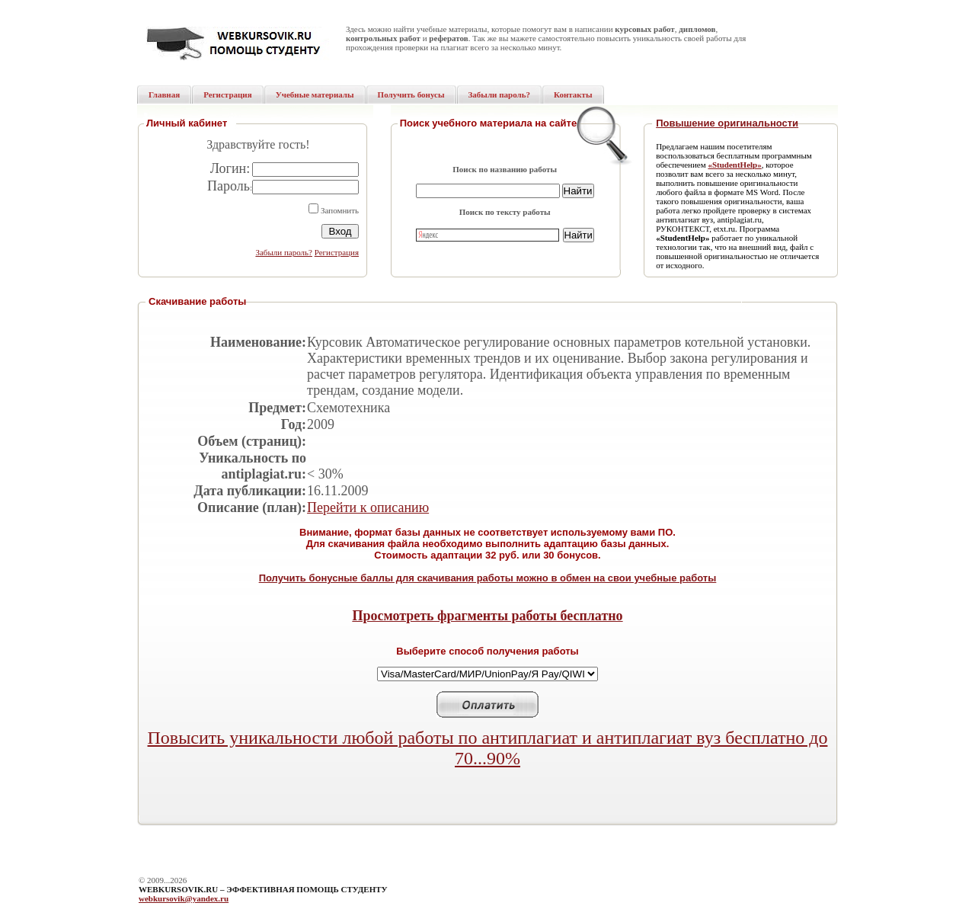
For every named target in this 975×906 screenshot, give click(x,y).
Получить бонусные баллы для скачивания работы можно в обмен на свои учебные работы (488, 578)
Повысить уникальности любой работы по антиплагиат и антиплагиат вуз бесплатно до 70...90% (488, 748)
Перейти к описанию (368, 507)
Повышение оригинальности (727, 123)
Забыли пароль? (283, 252)
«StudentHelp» (734, 164)
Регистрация (337, 252)
